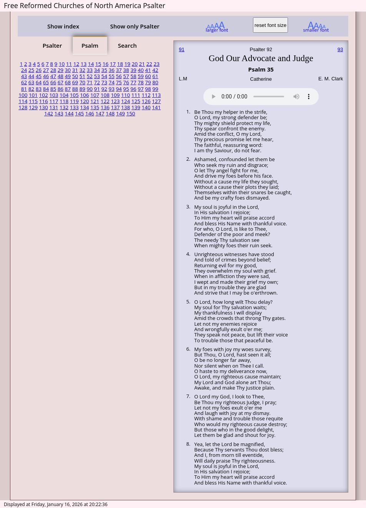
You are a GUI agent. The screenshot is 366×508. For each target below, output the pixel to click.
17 (113, 63)
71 (90, 82)
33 (90, 70)
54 (104, 76)
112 (145, 95)
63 (31, 82)
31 (75, 70)
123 (115, 101)
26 (39, 70)
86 (60, 88)
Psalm (90, 45)
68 (68, 82)
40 (140, 70)
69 (75, 82)
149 (120, 113)
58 (133, 76)
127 (156, 101)
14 (91, 63)
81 (24, 88)
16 (105, 63)
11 (69, 63)
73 (104, 82)
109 (115, 95)
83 (39, 88)
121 (94, 101)
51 (82, 76)
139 (135, 107)
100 (22, 95)
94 (118, 88)
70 (82, 82)
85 (53, 88)
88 (75, 88)
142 (48, 113)
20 (135, 63)
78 (140, 82)
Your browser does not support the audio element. (261, 95)
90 (90, 88)
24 (24, 70)
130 (43, 107)
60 (148, 76)
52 (90, 76)
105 (74, 95)
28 (53, 70)
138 (125, 107)
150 (130, 113)
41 (148, 70)
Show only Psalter (134, 26)
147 (99, 113)
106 (84, 95)
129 (33, 107)
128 (22, 107)
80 (155, 82)
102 (43, 95)
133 (74, 107)
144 (69, 113)
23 (156, 63)
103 (53, 95)
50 (75, 76)
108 (105, 95)
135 (94, 107)
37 (118, 70)
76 (126, 82)
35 (104, 70)
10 (62, 63)
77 (133, 82)
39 (133, 70)
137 (115, 107)
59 (140, 76)
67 (60, 82)
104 (64, 95)
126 (145, 101)
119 (74, 101)
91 (97, 88)
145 (79, 113)
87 (68, 88)
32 (82, 70)
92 (104, 88)
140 (145, 107)
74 (111, 82)
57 (126, 76)
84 (46, 88)
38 (126, 70)
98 (148, 88)
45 (39, 76)
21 (142, 63)
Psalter (52, 45)
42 (155, 70)
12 (76, 63)
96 (133, 88)
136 (105, 107)
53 (97, 76)
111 (135, 95)
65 (46, 82)
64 (39, 82)
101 (33, 95)
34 (97, 70)
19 (127, 63)
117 (53, 101)
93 (111, 88)
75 (118, 82)
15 (98, 63)
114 (22, 101)
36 (111, 70)
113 (156, 95)
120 (84, 101)
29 (60, 70)
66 (53, 82)
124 (125, 101)
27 (46, 70)
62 (24, 82)
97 (140, 88)
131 (53, 107)
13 (84, 63)
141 (156, 107)
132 (64, 107)
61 (155, 76)
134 (84, 107)
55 (111, 76)
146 (89, 113)
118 (64, 101)
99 (155, 88)
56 (118, 76)
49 (68, 76)
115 (33, 101)
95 (126, 88)
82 (31, 88)
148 (110, 113)
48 (60, 76)
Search (127, 45)
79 (148, 82)
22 (149, 63)
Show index (63, 26)
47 (53, 76)
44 (31, 76)
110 (125, 95)
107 (94, 95)
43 (24, 76)
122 (105, 101)
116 (43, 101)
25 (31, 70)
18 (120, 63)
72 (97, 82)
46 (46, 76)
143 (59, 113)
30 (68, 70)
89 (82, 88)
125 (135, 101)
